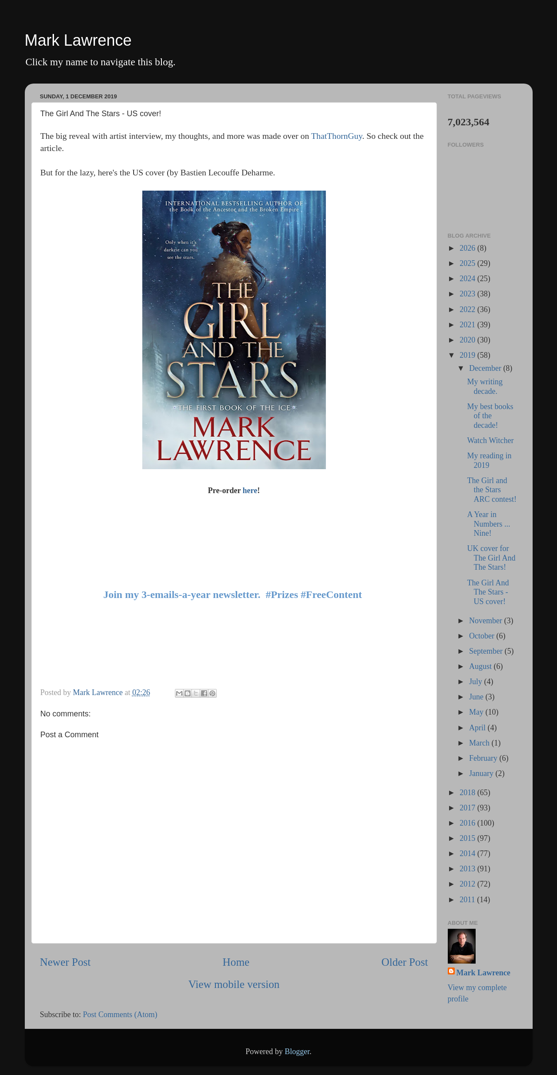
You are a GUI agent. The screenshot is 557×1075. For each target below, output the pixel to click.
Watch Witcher (490, 440)
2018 (468, 792)
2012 (468, 884)
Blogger (297, 1051)
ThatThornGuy (336, 136)
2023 (468, 293)
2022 (468, 309)
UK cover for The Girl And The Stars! (491, 557)
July (476, 681)
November (486, 620)
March (480, 743)
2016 (468, 823)
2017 (468, 807)
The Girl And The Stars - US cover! (488, 592)
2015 (468, 838)
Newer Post (65, 962)
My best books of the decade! (490, 416)
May (477, 712)
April (478, 727)
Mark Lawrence (78, 40)
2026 (468, 248)
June (477, 696)
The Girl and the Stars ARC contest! (492, 490)
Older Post (404, 962)
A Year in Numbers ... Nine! (488, 524)
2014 (468, 853)
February (484, 758)
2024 (468, 278)
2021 (468, 324)
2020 (468, 340)
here (250, 490)
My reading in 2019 (489, 460)
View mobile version (234, 984)
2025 (468, 263)
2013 (468, 868)
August (481, 666)
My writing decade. (485, 386)
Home (236, 962)
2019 (468, 355)
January (482, 773)
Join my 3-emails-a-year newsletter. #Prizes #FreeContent (232, 594)
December (486, 368)
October (482, 636)
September (486, 651)
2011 (468, 899)
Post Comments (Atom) (120, 1014)
